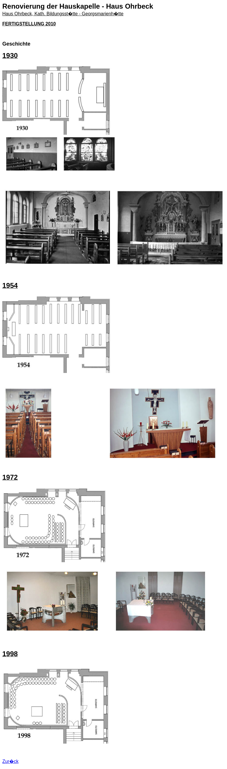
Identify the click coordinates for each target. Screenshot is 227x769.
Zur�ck (10, 761)
